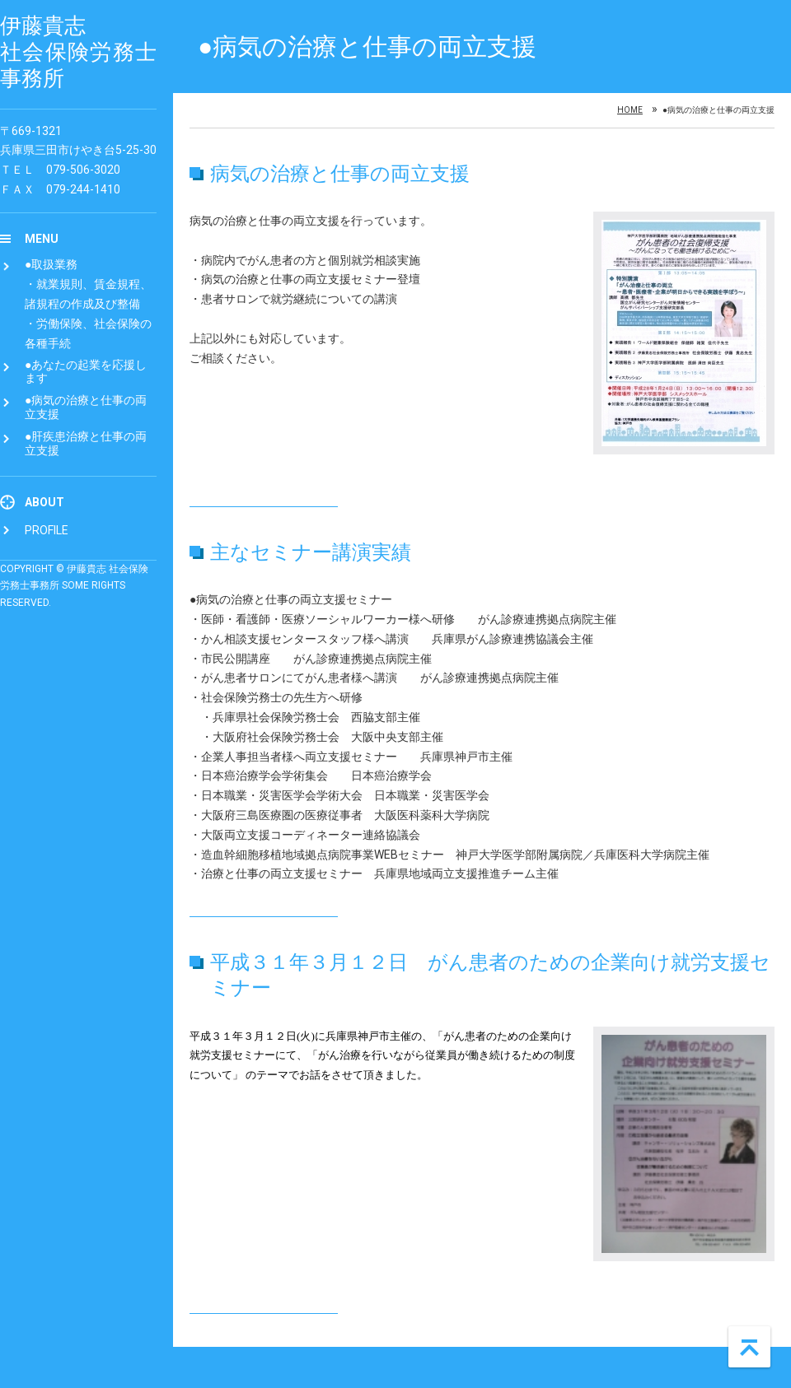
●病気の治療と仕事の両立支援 (86, 407)
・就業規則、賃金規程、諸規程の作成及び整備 (88, 293)
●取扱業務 (51, 264)
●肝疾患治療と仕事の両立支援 (86, 443)
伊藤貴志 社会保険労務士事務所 (78, 52)
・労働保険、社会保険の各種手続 (88, 333)
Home (630, 110)
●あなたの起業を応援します (86, 371)
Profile (46, 530)
